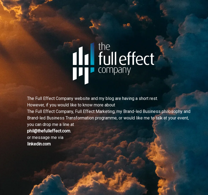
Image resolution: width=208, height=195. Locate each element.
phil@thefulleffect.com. (49, 131)
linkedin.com (39, 144)
